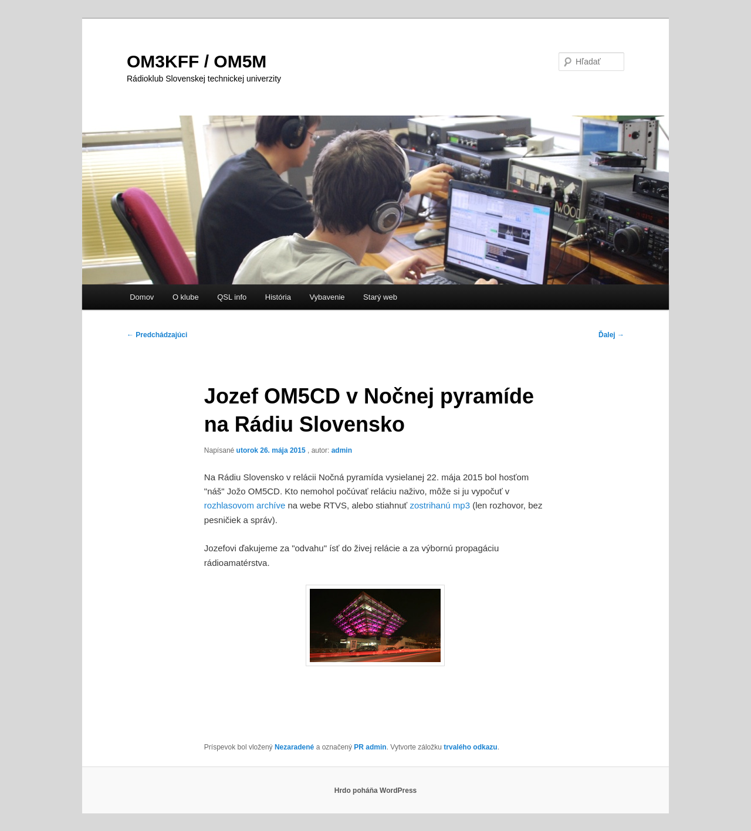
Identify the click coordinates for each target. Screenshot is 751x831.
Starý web (380, 297)
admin (341, 450)
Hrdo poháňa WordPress (375, 790)
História (278, 297)
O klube (185, 297)
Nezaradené (294, 747)
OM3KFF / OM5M (196, 61)
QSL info (231, 297)
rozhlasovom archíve (244, 505)
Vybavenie (326, 297)
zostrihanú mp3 (440, 505)
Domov (142, 297)
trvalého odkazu (470, 747)
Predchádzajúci (157, 335)
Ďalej (611, 335)
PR (359, 747)
